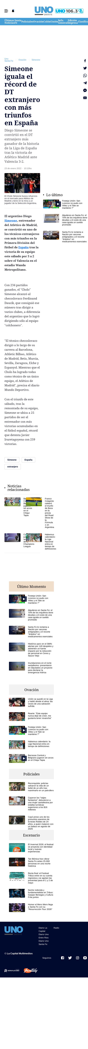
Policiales (27, 21)
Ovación (38, 21)
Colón (47, 21)
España (23, 247)
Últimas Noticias (9, 21)
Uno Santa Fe (8, 60)
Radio (56, 928)
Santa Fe (18, 21)
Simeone (36, 60)
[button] (6, 11)
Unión (54, 21)
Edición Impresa (73, 21)
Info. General (63, 21)
